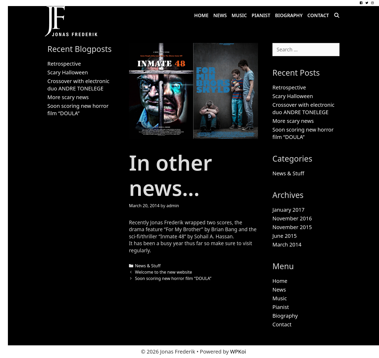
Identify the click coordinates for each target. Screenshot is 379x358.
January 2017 (288, 209)
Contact (318, 15)
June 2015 (284, 235)
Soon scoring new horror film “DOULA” (173, 278)
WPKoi (238, 351)
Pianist (261, 15)
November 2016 (292, 218)
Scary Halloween (67, 72)
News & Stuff (148, 266)
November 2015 (292, 227)
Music (239, 15)
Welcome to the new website (163, 272)
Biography (289, 15)
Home (201, 15)
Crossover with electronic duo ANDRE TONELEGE (78, 85)
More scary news (68, 97)
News (220, 15)
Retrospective (64, 63)
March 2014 (286, 244)
